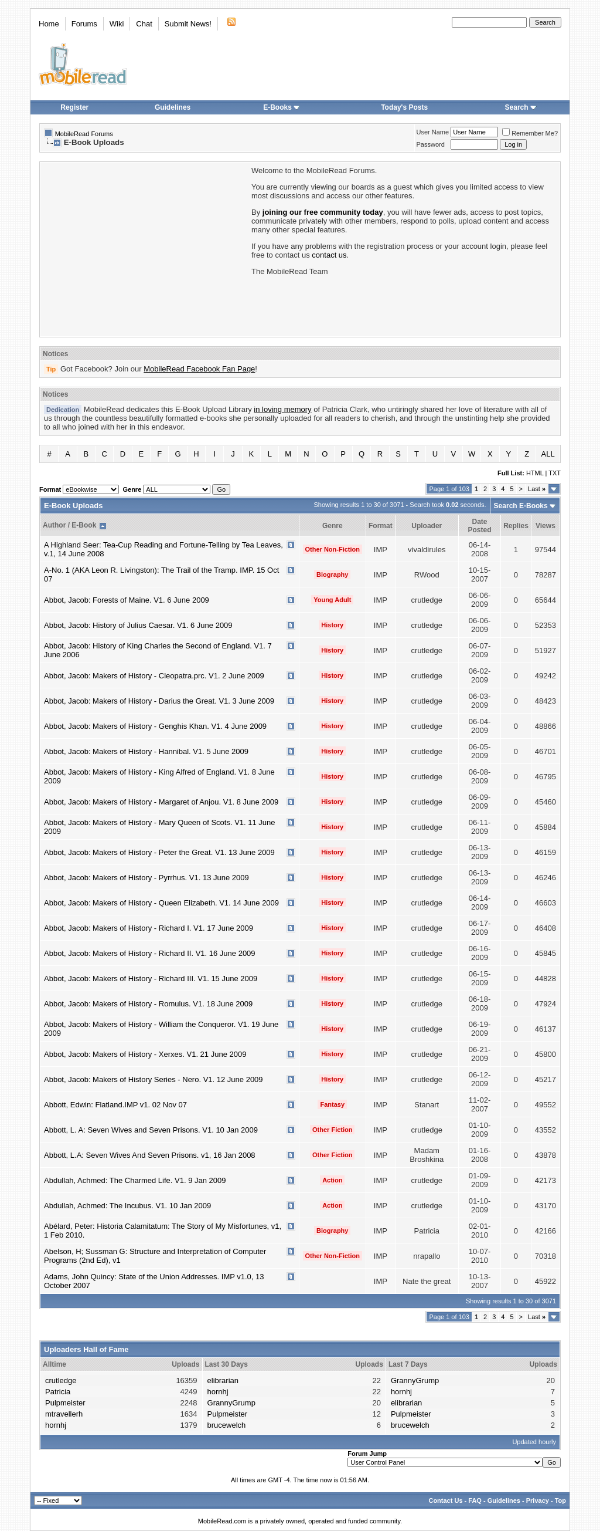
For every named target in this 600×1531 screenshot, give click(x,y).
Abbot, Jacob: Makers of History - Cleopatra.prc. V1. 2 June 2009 (154, 675)
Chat (144, 23)
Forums (84, 23)
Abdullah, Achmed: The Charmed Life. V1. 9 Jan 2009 (135, 1180)
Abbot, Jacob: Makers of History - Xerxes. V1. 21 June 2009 (145, 1054)
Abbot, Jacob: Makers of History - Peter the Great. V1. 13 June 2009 (159, 852)
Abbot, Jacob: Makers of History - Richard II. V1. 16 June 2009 (149, 953)
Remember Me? (530, 133)
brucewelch (226, 1425)
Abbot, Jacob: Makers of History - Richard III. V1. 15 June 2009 (150, 978)
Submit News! (188, 23)
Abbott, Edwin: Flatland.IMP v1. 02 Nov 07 (115, 1104)
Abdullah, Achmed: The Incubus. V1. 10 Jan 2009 (127, 1205)
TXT (554, 472)
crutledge (60, 1380)
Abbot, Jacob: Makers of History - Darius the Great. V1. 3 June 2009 (159, 701)
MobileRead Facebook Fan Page (199, 368)
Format (381, 526)
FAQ (475, 1500)
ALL (548, 454)
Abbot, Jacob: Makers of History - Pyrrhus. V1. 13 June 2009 (146, 877)
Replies (516, 526)
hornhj (55, 1425)
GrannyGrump (231, 1402)
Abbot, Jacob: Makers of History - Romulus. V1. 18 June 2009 (148, 1003)
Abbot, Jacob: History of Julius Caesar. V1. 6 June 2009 (138, 625)
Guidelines (172, 107)
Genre (332, 526)
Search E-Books (521, 506)
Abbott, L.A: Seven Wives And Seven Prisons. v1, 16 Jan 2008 (149, 1155)
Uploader (426, 526)
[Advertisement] (144, 248)
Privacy (537, 1500)
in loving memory (282, 409)
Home (49, 23)
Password (431, 144)
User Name (433, 132)
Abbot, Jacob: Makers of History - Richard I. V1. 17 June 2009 (148, 928)
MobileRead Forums (84, 133)
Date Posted (479, 526)
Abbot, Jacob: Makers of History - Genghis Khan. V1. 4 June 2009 (155, 726)
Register (74, 107)
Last (537, 488)
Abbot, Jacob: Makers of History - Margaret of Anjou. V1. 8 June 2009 (161, 801)
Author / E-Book (69, 525)
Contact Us (445, 1500)
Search (521, 107)
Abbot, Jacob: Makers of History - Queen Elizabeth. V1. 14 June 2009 (161, 902)
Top (560, 1500)
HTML (535, 472)
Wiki (117, 23)
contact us (329, 255)
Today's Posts (404, 107)
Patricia (57, 1391)
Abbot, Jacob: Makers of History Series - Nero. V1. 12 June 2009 (153, 1079)
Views (545, 526)
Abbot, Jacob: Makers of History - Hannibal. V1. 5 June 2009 (146, 751)
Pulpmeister (65, 1402)
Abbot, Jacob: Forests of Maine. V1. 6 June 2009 (126, 600)
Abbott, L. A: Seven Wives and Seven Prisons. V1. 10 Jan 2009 (151, 1130)
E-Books (281, 107)
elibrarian (222, 1380)
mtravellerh (64, 1414)
